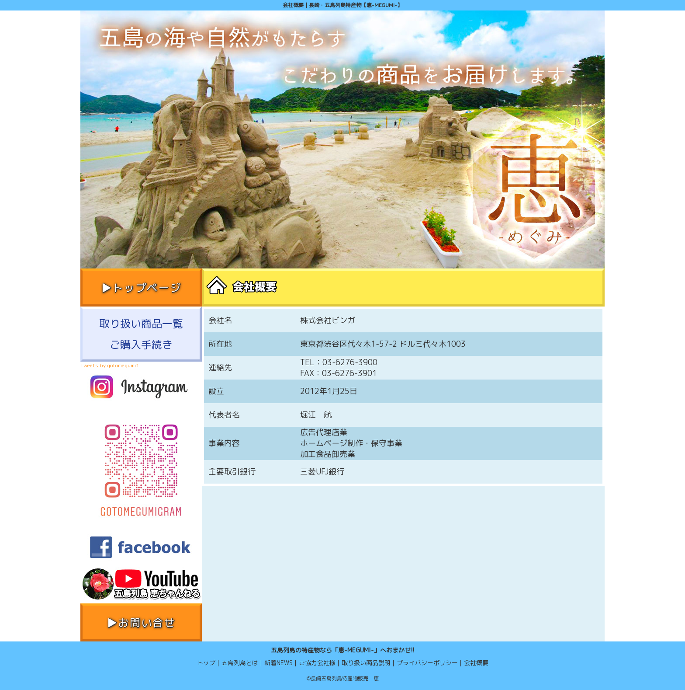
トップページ (146, 287)
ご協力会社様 (317, 663)
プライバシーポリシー (427, 663)
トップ (206, 663)
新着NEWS (278, 663)
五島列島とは (239, 663)
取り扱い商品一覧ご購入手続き (141, 334)
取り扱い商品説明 (366, 663)
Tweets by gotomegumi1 (109, 365)
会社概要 (476, 663)
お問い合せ (147, 622)
